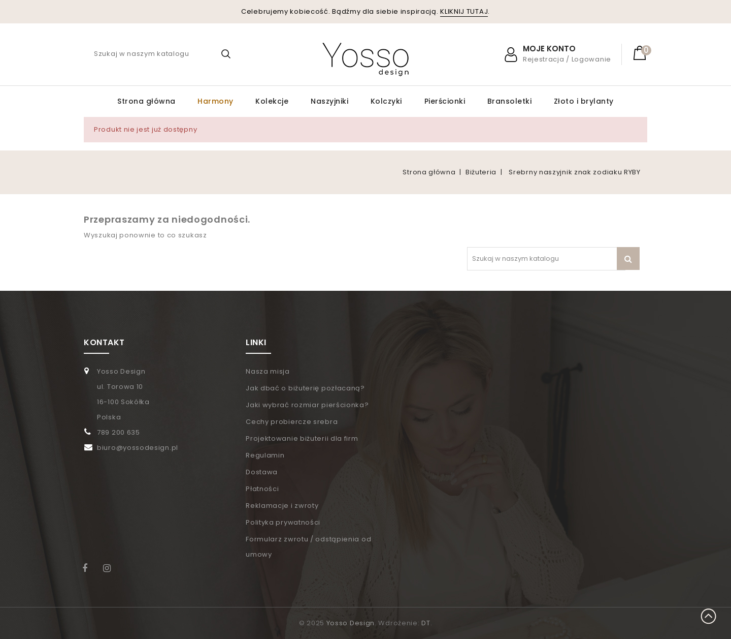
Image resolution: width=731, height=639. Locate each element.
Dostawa (262, 472)
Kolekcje (271, 101)
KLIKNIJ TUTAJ (464, 11)
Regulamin (265, 455)
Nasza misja (268, 371)
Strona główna (146, 101)
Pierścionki (445, 101)
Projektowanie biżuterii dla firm (302, 438)
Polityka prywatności (283, 522)
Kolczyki (386, 101)
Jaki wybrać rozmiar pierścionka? (307, 405)
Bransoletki (509, 101)
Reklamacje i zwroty (282, 505)
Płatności (262, 489)
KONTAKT (104, 342)
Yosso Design (350, 623)
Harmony (215, 101)
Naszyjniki (329, 101)
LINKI (256, 342)
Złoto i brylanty (584, 101)
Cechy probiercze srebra (292, 422)
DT (425, 623)
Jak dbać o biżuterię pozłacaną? (305, 388)
